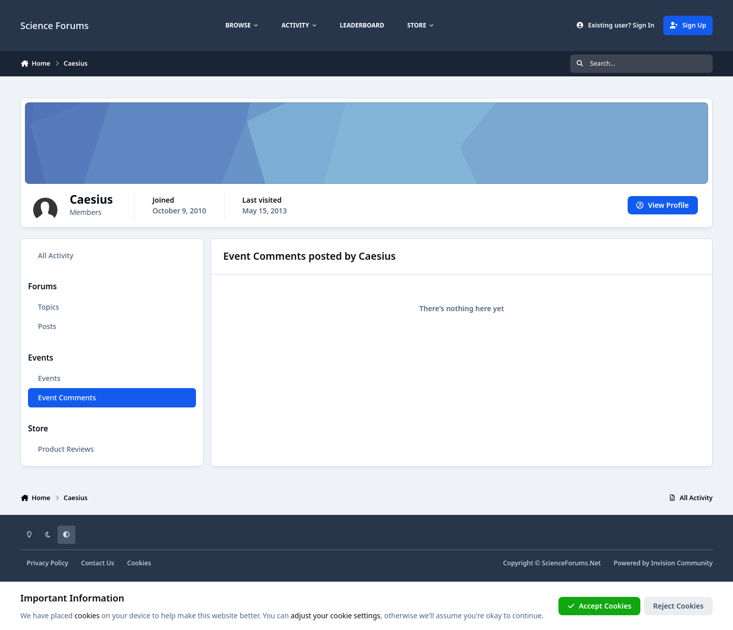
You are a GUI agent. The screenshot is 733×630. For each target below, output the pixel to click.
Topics (49, 307)
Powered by (663, 563)
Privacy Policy (47, 563)
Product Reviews (66, 449)
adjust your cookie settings (335, 615)
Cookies (139, 563)
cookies (86, 615)
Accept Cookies (600, 606)
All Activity (55, 255)
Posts (47, 326)
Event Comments (67, 397)
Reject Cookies (678, 606)
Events (49, 378)
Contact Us (97, 563)
